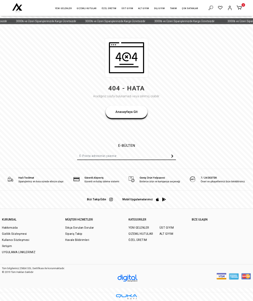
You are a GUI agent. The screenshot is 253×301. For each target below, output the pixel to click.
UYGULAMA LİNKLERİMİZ (18, 252)
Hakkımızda (10, 227)
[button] (63, 8)
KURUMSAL (9, 219)
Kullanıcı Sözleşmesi (15, 239)
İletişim (7, 246)
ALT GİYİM (166, 233)
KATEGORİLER (137, 219)
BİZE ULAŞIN (200, 219)
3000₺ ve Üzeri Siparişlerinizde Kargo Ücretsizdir (49, 21)
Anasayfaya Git (126, 112)
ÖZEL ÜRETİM (137, 239)
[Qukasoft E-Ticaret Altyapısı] (126, 296)
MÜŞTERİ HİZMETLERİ (79, 219)
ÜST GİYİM (167, 227)
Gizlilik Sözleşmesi (14, 233)
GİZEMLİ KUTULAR (140, 233)
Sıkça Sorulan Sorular (79, 227)
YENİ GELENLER (138, 227)
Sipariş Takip (73, 233)
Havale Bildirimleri (77, 239)
